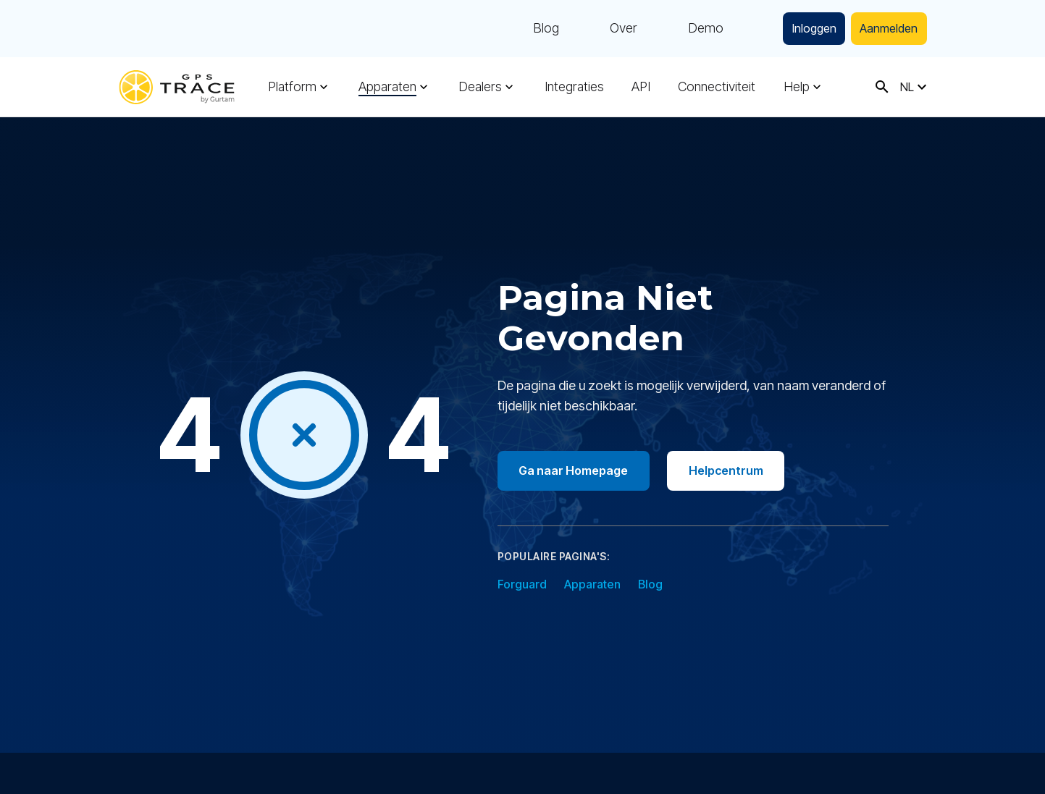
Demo (690, 28)
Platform (292, 86)
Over (608, 28)
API (638, 86)
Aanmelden (885, 28)
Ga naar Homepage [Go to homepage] (575, 470)
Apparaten (387, 86)
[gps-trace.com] (177, 87)
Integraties (572, 86)
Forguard (522, 584)
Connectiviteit (714, 86)
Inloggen (802, 28)
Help (793, 86)
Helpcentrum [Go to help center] (731, 470)
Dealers (479, 86)
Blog (531, 28)
